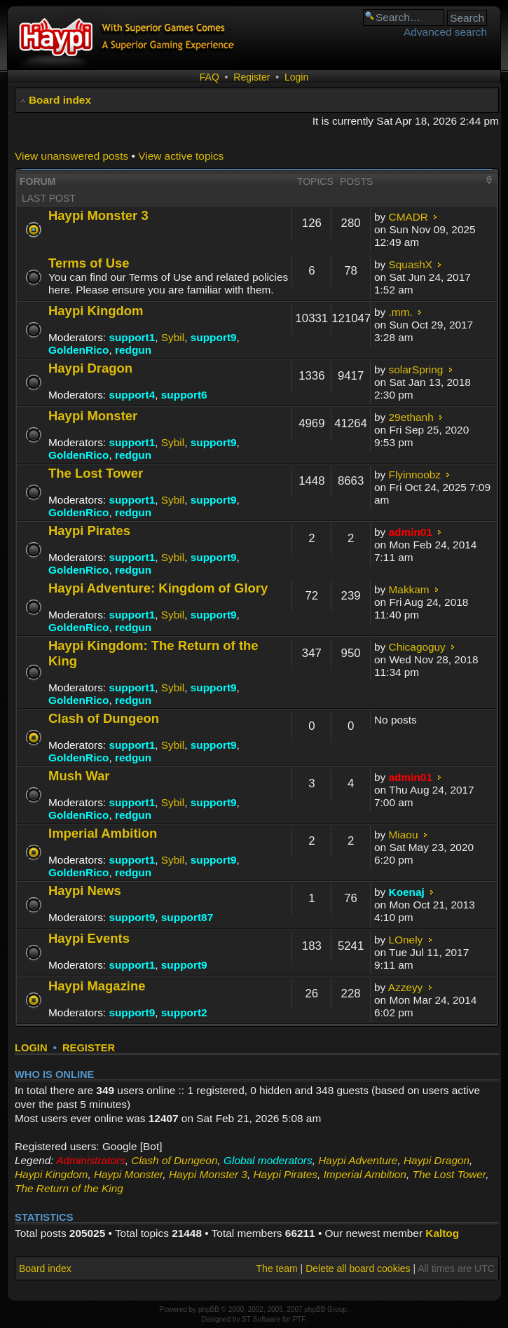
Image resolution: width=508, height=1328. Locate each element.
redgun (133, 350)
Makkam (409, 589)
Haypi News (84, 890)
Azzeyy (405, 987)
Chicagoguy (417, 647)
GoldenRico (78, 350)
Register (251, 77)
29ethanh (411, 417)
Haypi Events (89, 938)
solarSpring (416, 369)
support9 (214, 337)
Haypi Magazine (97, 985)
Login (296, 77)
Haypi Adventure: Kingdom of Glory (158, 588)
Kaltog (442, 1233)
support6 (184, 395)
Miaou (403, 835)
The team (277, 1268)
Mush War (79, 775)
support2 (184, 1012)
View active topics (181, 156)
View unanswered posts (71, 156)
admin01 (410, 532)
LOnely (406, 940)
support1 (132, 337)
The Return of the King (69, 1188)
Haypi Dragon (90, 368)
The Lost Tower (95, 473)
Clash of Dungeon (103, 718)
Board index (60, 100)
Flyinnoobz (415, 474)
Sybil (172, 337)
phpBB (208, 1309)
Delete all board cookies (358, 1268)
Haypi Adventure (357, 1160)
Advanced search (445, 32)
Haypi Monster (92, 415)
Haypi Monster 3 (98, 215)
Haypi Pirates (89, 530)
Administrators (90, 1160)
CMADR (408, 217)
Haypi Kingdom (95, 310)
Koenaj (407, 892)
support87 (187, 917)
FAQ (209, 77)
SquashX (410, 264)
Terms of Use (89, 263)
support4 (132, 395)
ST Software (261, 1319)
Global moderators (268, 1160)
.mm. (401, 312)
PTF (298, 1319)
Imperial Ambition (102, 833)
